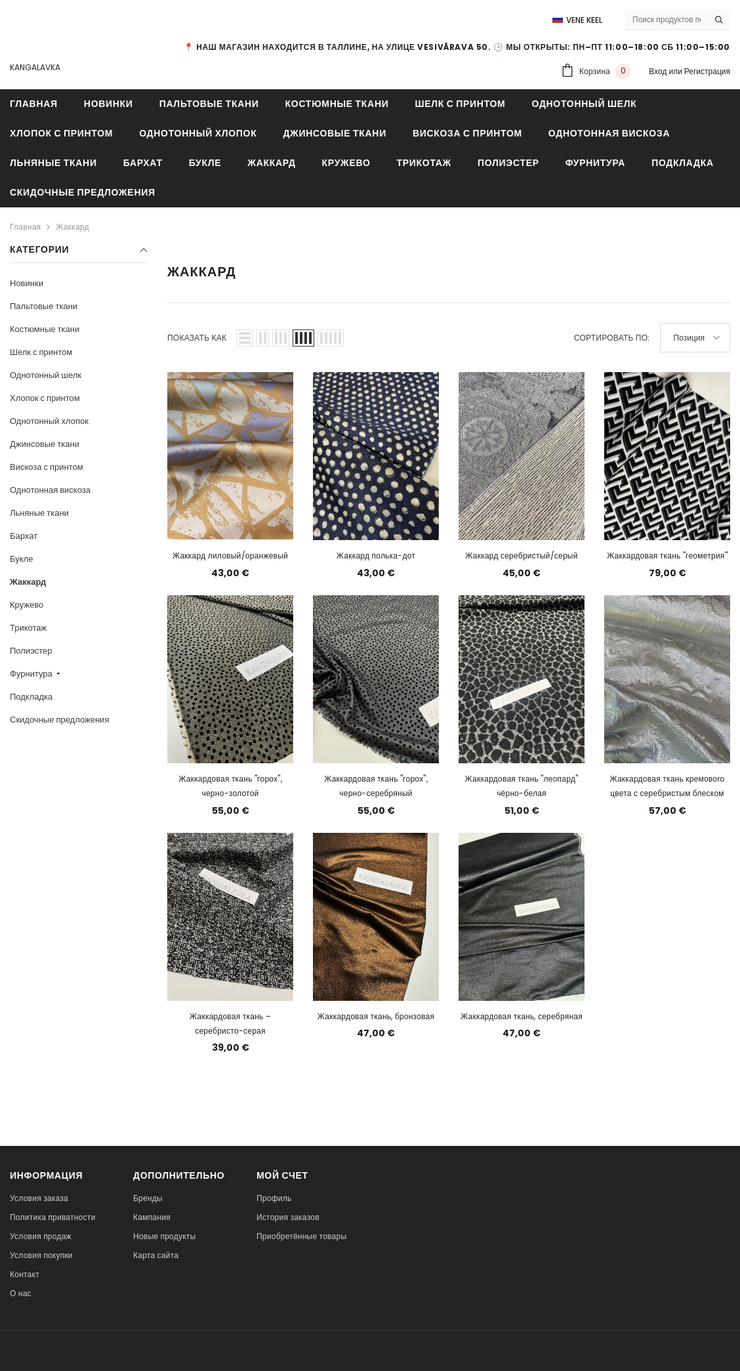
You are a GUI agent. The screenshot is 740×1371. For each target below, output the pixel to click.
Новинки (26, 283)
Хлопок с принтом (45, 398)
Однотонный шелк (45, 375)
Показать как (196, 337)
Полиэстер (31, 650)
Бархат (23, 536)
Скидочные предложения (59, 719)
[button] (244, 338)
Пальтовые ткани (43, 306)
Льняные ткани (39, 513)
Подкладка (31, 696)
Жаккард (72, 226)
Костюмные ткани (44, 329)
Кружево (26, 605)
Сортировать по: (612, 337)
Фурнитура (32, 673)
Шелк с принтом (41, 352)
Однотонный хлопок (49, 421)
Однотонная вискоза (50, 490)
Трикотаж (28, 628)
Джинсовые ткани (44, 444)
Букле (21, 559)
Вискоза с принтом (46, 467)
